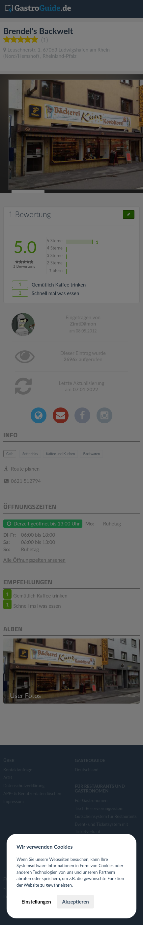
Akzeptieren (75, 902)
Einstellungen (36, 902)
